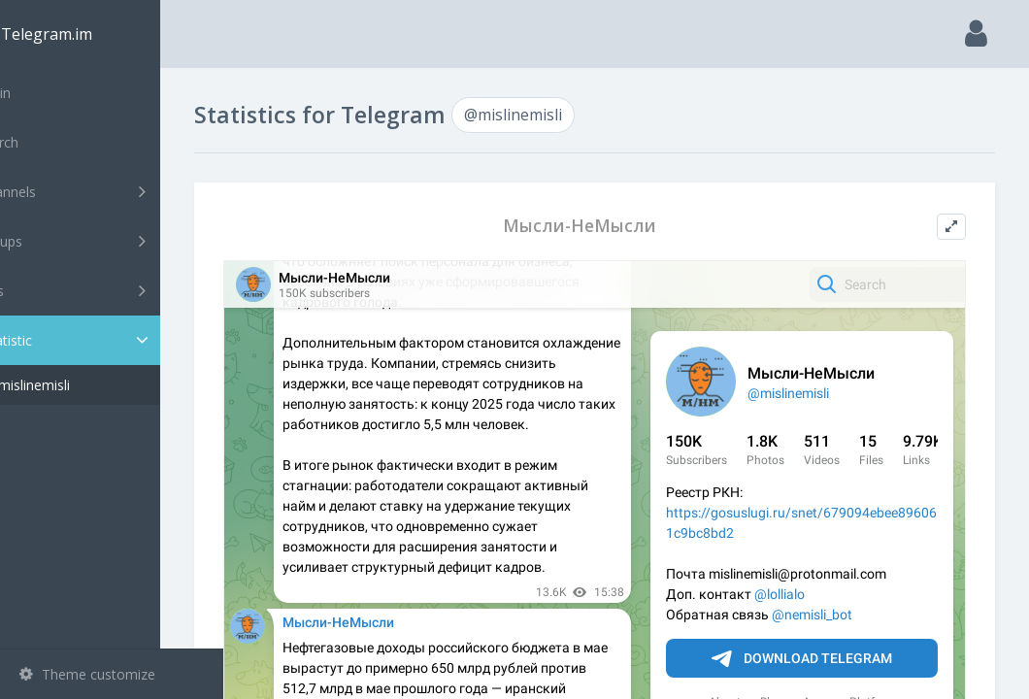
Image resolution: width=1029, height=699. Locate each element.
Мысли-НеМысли (611, 225)
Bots (114, 290)
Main (46, 92)
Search (50, 142)
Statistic (117, 340)
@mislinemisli (91, 385)
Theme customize (87, 674)
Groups (114, 240)
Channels (114, 191)
